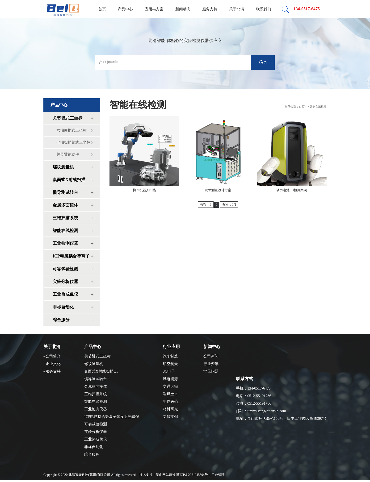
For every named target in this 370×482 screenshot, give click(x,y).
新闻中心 (211, 346)
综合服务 (61, 319)
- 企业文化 (52, 364)
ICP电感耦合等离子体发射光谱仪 (71, 258)
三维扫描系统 (65, 218)
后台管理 (218, 475)
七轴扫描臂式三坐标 (73, 142)
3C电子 (169, 371)
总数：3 (205, 204)
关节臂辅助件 (67, 154)
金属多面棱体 (65, 205)
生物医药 (170, 401)
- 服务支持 (52, 371)
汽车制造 (170, 356)
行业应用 (171, 346)
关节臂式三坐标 (67, 118)
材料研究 (170, 409)
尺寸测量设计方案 (218, 190)
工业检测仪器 (65, 243)
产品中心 (125, 9)
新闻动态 (182, 9)
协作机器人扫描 (144, 190)
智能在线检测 (65, 230)
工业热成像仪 (65, 294)
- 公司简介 (52, 356)
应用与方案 (154, 9)
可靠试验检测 (65, 268)
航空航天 (170, 364)
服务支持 (209, 9)
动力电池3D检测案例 (291, 190)
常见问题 (211, 371)
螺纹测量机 (63, 167)
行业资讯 (211, 364)
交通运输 (170, 386)
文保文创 (170, 417)
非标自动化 (63, 307)
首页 (102, 9)
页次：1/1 (229, 204)
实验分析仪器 (65, 281)
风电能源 (170, 379)
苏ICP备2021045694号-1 (193, 475)
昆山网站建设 (166, 475)
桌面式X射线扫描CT (69, 181)
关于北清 (236, 9)
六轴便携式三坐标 (71, 130)
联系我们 (263, 9)
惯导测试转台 (65, 192)
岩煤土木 (170, 394)
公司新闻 (211, 356)
